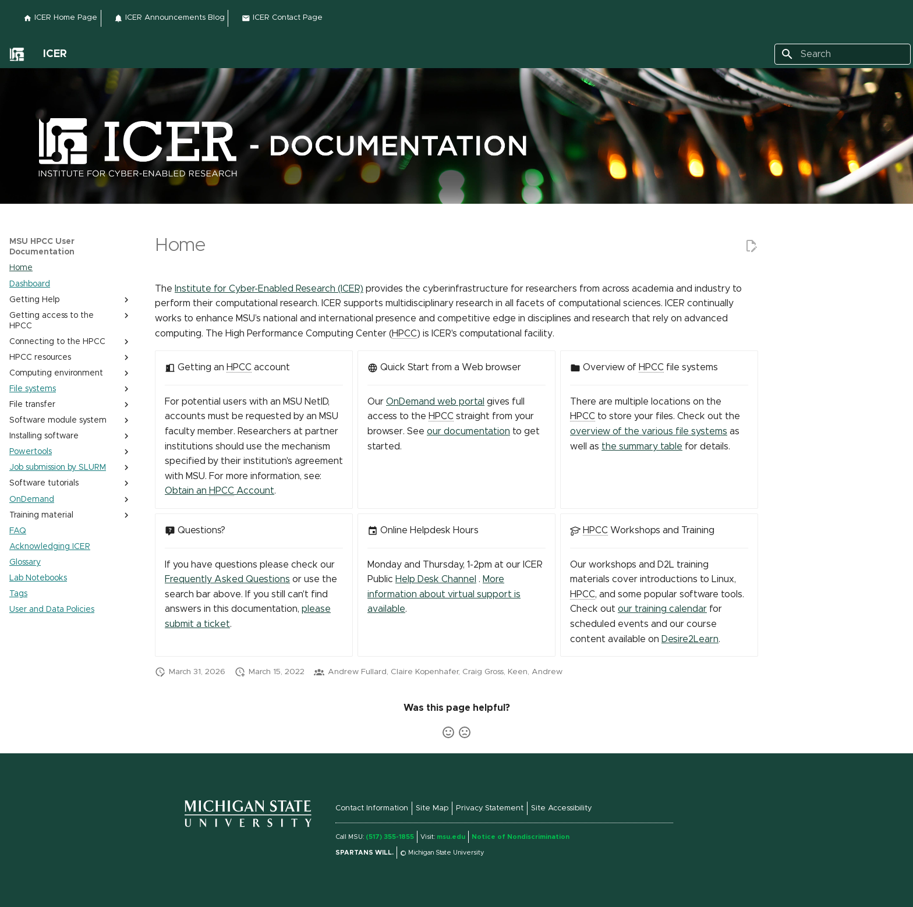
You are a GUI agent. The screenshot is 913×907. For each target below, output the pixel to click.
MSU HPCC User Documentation (42, 247)
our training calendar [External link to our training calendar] (662, 609)
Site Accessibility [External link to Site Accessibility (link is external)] (561, 808)
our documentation (468, 431)
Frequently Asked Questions (227, 579)
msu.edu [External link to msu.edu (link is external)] (451, 837)
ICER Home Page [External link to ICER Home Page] (60, 18)
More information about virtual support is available (444, 594)
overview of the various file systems (648, 431)
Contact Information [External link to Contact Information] (371, 808)
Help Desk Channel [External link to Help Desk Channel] (435, 579)
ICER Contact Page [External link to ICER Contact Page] (282, 18)
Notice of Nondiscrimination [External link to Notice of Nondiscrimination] (520, 837)
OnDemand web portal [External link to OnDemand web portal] (435, 401)
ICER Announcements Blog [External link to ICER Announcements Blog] (169, 18)
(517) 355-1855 (390, 837)
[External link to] (17, 54)
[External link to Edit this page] (751, 246)
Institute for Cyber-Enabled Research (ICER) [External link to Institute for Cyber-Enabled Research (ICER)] (269, 288)
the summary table (641, 446)
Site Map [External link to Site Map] (432, 808)
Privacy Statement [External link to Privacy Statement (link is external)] (489, 808)
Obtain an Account (219, 491)
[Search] (842, 54)
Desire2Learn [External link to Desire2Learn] (690, 639)
